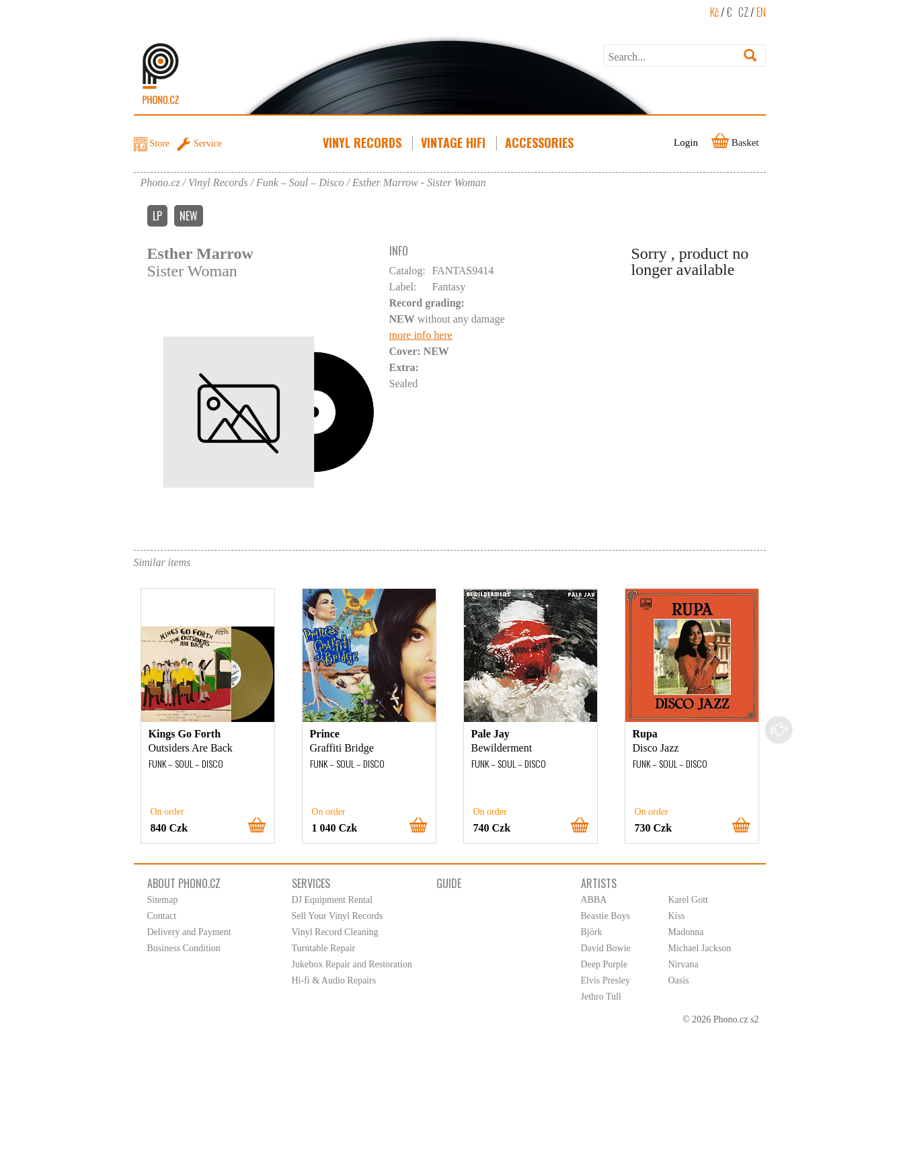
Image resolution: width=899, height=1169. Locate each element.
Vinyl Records (363, 142)
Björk (591, 932)
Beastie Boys (606, 916)
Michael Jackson (700, 948)
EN (761, 12)
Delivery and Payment (189, 932)
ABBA (594, 900)
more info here (421, 335)
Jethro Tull (601, 997)
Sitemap (162, 900)
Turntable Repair (324, 948)
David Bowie (606, 948)
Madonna (686, 932)
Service (208, 143)
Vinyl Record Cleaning (335, 932)
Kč (714, 12)
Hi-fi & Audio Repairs (334, 980)
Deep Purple (604, 964)
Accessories (540, 142)
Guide (448, 883)
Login (686, 142)
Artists (599, 883)
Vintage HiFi (454, 142)
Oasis (678, 980)
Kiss (676, 916)
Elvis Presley (606, 980)
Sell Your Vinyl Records (337, 916)
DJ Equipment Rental (332, 900)
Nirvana (683, 964)
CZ (743, 12)
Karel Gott (688, 900)
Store (160, 143)
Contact (162, 916)
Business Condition (184, 948)
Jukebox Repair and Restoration (352, 964)
